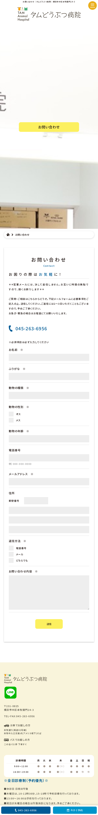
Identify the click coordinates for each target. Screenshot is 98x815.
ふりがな (17, 368)
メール (19, 554)
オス (18, 414)
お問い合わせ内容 (23, 571)
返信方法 (17, 541)
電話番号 (15, 450)
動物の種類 (19, 388)
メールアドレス (21, 474)
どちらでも (22, 560)
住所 (12, 493)
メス (18, 420)
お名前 (16, 349)
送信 (49, 624)
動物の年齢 (19, 431)
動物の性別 (19, 407)
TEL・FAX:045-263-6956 (19, 716)
